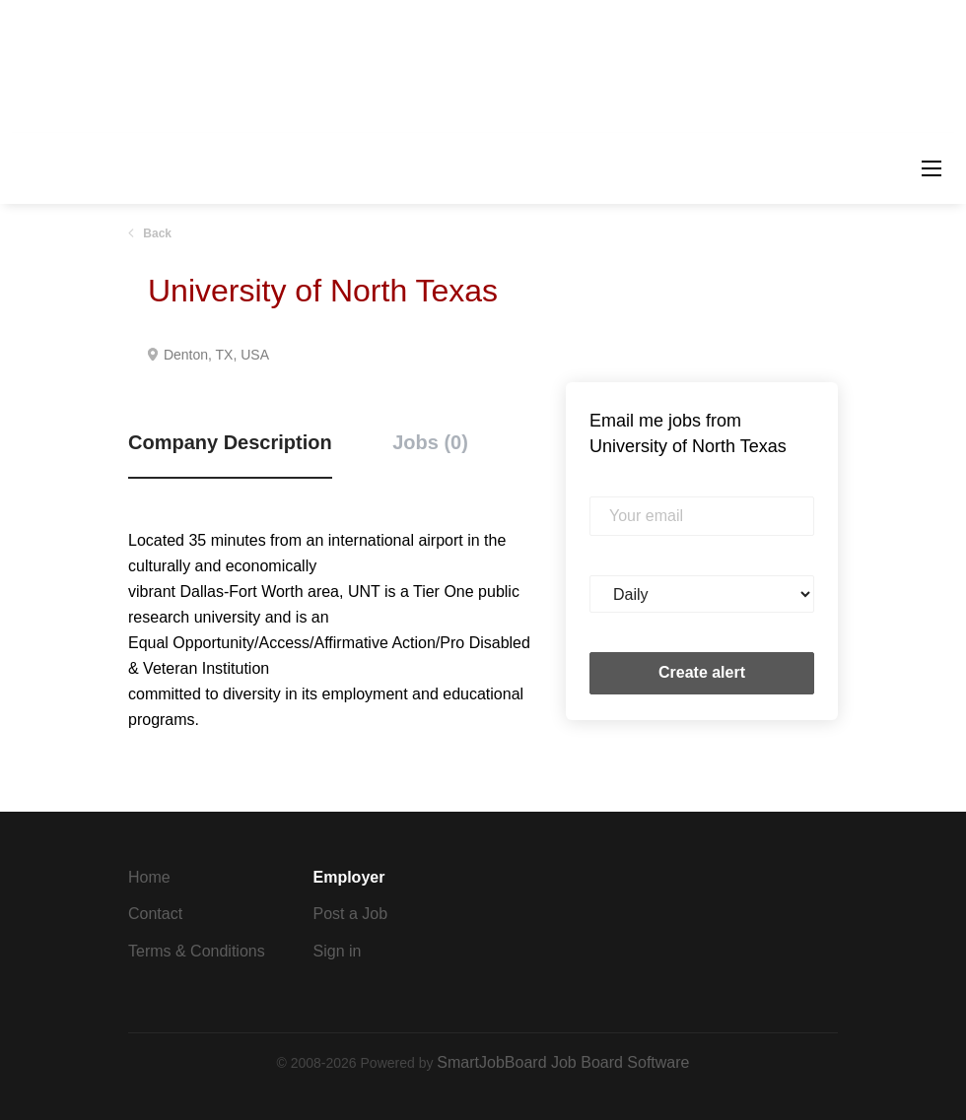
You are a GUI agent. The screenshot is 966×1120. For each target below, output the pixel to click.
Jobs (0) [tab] (430, 442)
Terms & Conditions (196, 951)
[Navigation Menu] (931, 168)
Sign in (337, 951)
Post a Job (350, 913)
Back (156, 233)
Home (149, 877)
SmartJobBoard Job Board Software (563, 1062)
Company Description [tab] (230, 442)
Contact (155, 913)
